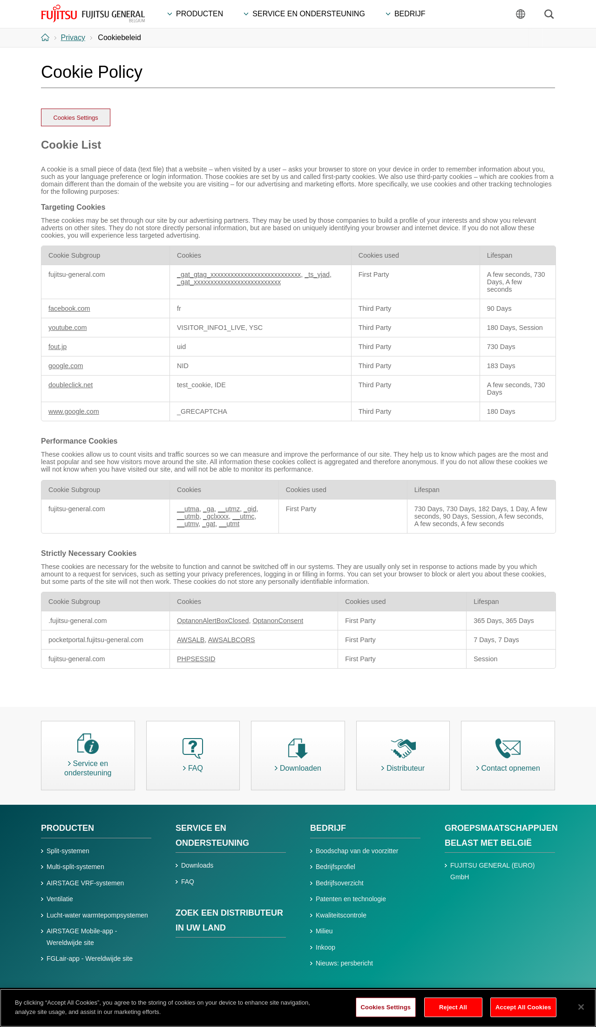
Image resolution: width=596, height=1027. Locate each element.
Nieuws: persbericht (344, 963)
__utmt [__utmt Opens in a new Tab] (229, 523)
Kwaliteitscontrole (341, 915)
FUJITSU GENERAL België (93, 13)
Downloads (197, 865)
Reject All (453, 1011)
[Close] (581, 1011)
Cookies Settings (76, 117)
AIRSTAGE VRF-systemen (85, 883)
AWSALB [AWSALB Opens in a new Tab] (190, 640)
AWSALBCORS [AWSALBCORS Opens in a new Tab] (231, 640)
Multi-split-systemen (75, 866)
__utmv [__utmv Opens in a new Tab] (187, 523)
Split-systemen (68, 851)
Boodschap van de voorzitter (357, 851)
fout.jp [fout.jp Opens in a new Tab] (57, 346)
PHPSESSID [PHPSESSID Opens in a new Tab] (196, 659)
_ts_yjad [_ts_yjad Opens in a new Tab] (317, 274)
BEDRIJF (328, 828)
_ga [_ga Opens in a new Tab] (208, 509)
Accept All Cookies (523, 1011)
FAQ (187, 881)
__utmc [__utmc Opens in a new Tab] (243, 516)
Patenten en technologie (351, 899)
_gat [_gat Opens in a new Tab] (208, 523)
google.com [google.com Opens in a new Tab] (65, 366)
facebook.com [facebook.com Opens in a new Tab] (69, 308)
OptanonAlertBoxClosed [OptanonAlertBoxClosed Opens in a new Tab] (213, 620)
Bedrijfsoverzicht (340, 883)
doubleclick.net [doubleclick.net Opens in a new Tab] (70, 385)
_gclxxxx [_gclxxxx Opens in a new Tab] (216, 516)
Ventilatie (60, 899)
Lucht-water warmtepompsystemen (97, 915)
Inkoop (325, 947)
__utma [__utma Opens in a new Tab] (188, 509)
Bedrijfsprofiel (335, 866)
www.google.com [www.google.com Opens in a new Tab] (73, 411)
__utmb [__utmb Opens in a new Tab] (188, 516)
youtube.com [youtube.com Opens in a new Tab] (67, 327)
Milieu (324, 931)
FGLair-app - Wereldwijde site (90, 958)
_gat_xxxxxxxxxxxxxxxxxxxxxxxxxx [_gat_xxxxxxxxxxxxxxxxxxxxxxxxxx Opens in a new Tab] (229, 282)
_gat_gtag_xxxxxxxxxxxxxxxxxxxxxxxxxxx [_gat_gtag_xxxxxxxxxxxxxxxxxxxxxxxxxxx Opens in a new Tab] (239, 274)
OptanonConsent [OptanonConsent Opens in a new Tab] (277, 620)
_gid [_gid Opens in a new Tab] (250, 509)
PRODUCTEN (67, 828)
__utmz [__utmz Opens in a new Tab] (229, 509)
